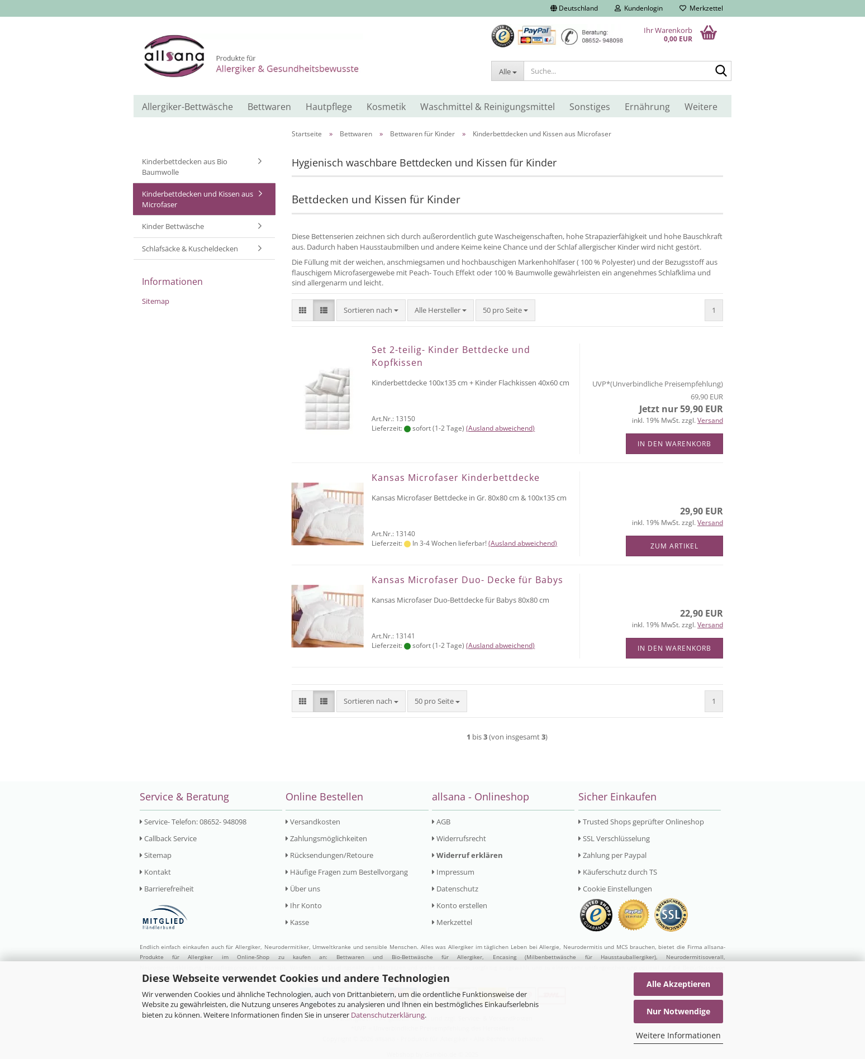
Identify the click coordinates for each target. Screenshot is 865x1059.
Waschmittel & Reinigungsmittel (487, 107)
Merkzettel (701, 8)
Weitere (701, 107)
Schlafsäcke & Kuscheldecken (190, 249)
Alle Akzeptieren (678, 984)
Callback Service (168, 838)
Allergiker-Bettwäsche (187, 107)
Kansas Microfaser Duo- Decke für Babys (467, 580)
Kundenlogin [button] (639, 8)
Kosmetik (386, 107)
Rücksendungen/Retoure (329, 855)
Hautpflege (329, 107)
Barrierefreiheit (167, 889)
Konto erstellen (459, 905)
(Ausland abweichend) (500, 428)
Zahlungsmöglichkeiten (326, 838)
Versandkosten (313, 822)
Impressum (453, 872)
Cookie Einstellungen (615, 889)
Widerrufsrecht (459, 838)
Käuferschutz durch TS (617, 872)
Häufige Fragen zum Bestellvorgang (347, 872)
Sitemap (155, 301)
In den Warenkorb (674, 444)
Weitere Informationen (678, 1035)
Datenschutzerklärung (388, 1015)
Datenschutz (455, 889)
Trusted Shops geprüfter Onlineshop (641, 822)
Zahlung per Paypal (612, 855)
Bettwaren (269, 107)
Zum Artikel (674, 546)
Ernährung (647, 107)
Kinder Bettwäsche (173, 226)
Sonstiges (589, 107)
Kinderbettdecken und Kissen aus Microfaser (197, 199)
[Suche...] (507, 71)
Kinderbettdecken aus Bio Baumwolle (184, 166)
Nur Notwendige (678, 1011)
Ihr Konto (304, 905)
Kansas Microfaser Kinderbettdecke (456, 477)
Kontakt (155, 872)
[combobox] (371, 310)
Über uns (303, 889)
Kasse (297, 922)
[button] (574, 8)
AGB (441, 822)
